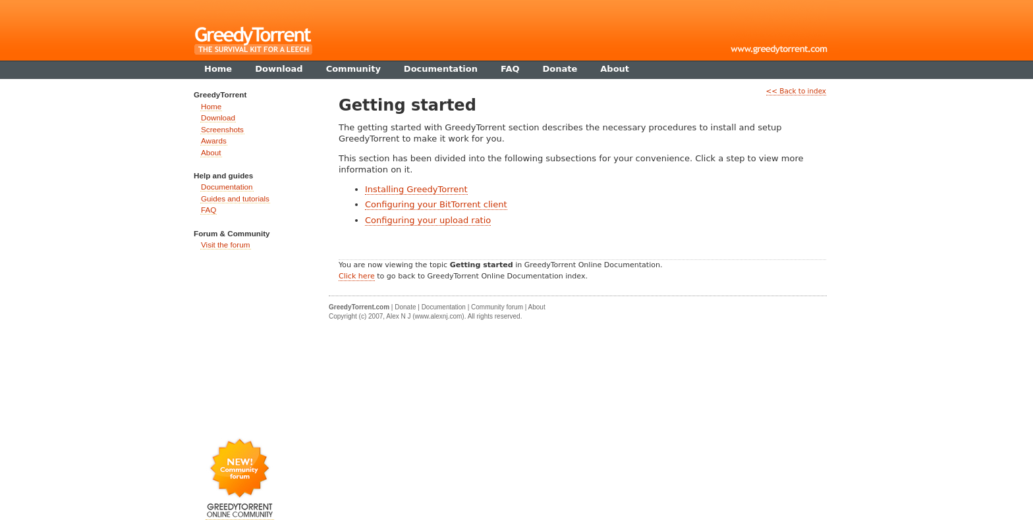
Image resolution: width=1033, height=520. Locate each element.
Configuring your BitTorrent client (436, 204)
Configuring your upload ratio (428, 220)
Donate (405, 307)
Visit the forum (225, 244)
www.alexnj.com (438, 316)
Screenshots (222, 129)
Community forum (497, 307)
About (211, 152)
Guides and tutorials (235, 198)
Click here (357, 276)
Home (211, 106)
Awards (214, 140)
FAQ (208, 209)
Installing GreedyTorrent (416, 189)
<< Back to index (796, 91)
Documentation (227, 186)
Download (218, 117)
